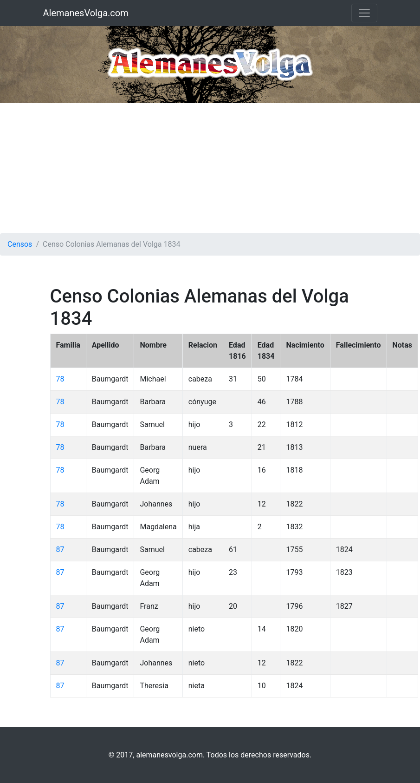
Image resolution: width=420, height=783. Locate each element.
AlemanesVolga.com (86, 13)
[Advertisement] (210, 168)
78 (60, 379)
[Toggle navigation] (364, 13)
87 (60, 549)
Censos (19, 244)
